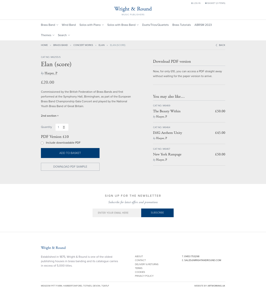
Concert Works (83, 45)
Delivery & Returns (147, 264)
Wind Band (69, 25)
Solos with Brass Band (121, 25)
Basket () (215, 3)
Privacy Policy (144, 276)
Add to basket (70, 153)
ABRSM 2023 (203, 25)
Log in (196, 3)
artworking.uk (216, 285)
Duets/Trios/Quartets (155, 25)
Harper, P (51, 73)
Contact (140, 260)
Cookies (140, 272)
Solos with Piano (90, 25)
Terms (138, 268)
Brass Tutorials (181, 25)
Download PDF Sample (70, 167)
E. (201, 260)
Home (44, 45)
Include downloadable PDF (63, 143)
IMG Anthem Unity (167, 133)
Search (62, 35)
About (139, 256)
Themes (46, 35)
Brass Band (48, 25)
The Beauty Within (167, 111)
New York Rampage (167, 154)
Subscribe (157, 212)
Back (222, 45)
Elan (102, 45)
